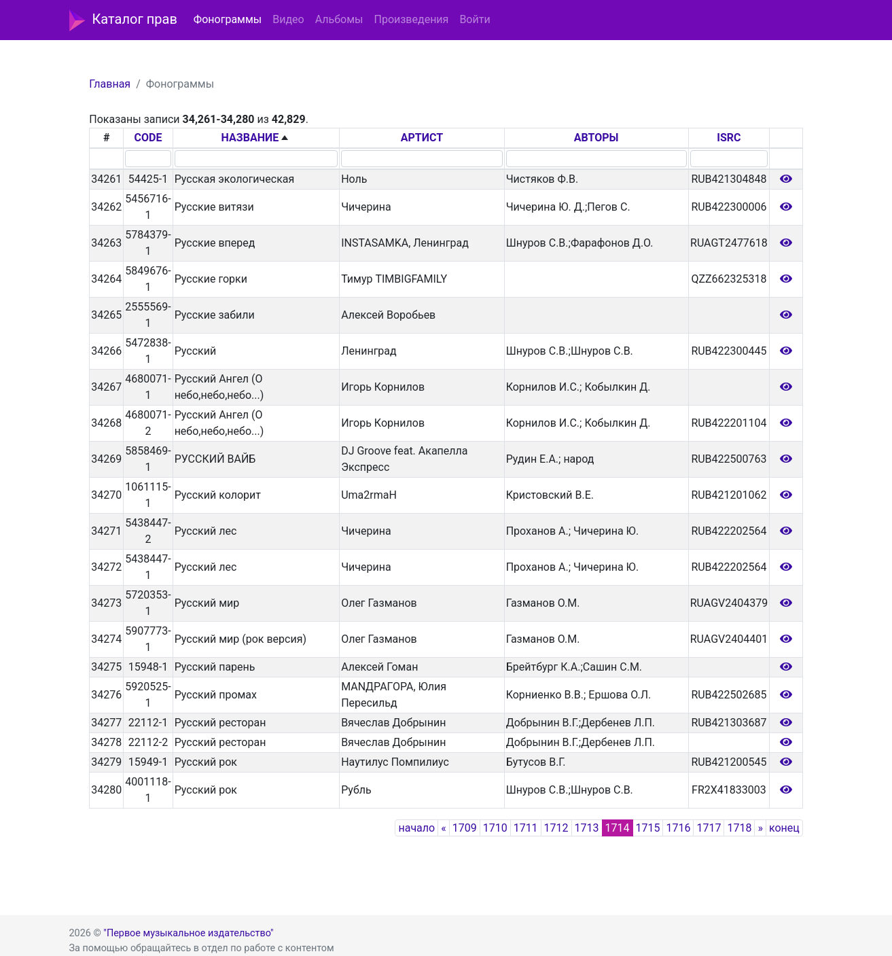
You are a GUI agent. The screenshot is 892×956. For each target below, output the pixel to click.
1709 (464, 827)
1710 (495, 827)
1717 (708, 827)
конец (784, 827)
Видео (288, 19)
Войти (474, 19)
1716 (678, 827)
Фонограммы (228, 19)
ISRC (729, 137)
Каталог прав (123, 20)
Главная (109, 83)
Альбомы (339, 19)
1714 (617, 827)
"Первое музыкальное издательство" (188, 933)
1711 (526, 827)
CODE (148, 137)
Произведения (411, 19)
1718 (739, 827)
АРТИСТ (422, 137)
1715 (648, 827)
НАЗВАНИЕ (250, 137)
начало (416, 827)
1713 (587, 827)
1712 (556, 827)
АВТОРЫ (596, 137)
